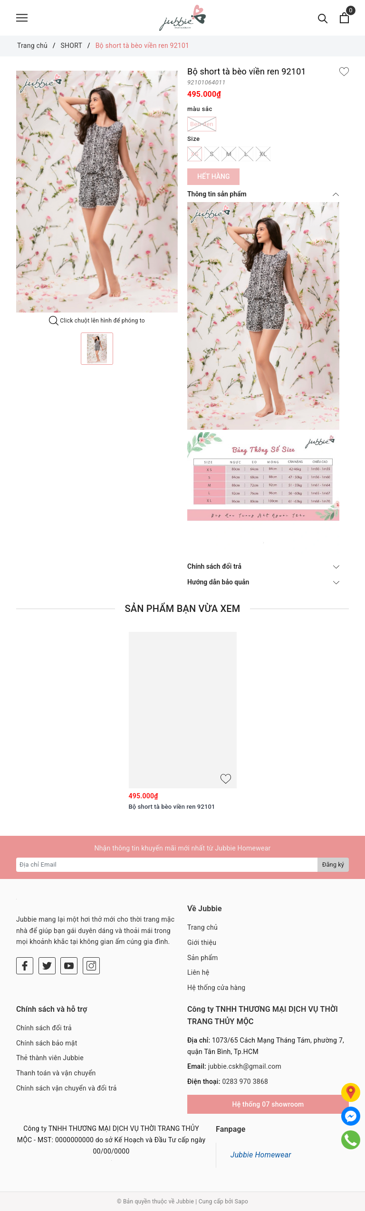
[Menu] (22, 18)
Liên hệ (198, 972)
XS (194, 154)
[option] (97, 192)
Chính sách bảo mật (46, 1043)
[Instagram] (91, 965)
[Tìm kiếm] (323, 18)
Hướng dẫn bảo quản (263, 582)
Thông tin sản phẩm (263, 194)
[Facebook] (24, 965)
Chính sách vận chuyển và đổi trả (66, 1088)
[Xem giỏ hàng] (344, 17)
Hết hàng (213, 176)
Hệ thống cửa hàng (216, 987)
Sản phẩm (202, 957)
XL (263, 154)
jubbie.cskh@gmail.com (244, 1066)
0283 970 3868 (245, 1081)
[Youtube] (68, 965)
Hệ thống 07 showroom (268, 1104)
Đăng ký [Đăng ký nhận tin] (333, 864)
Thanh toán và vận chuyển (56, 1073)
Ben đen (201, 124)
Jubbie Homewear (261, 1154)
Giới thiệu (201, 942)
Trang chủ (202, 927)
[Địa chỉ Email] (167, 865)
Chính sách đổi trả (263, 566)
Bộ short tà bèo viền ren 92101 (172, 806)
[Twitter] (47, 965)
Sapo (241, 1201)
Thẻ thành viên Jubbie (50, 1058)
